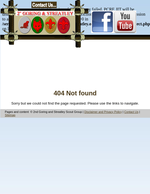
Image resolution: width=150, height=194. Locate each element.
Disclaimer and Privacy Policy (103, 111)
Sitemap (10, 115)
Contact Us (131, 111)
